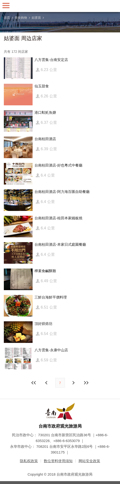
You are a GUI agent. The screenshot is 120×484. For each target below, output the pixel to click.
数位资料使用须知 (58, 461)
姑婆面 (36, 17)
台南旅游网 (60, 6)
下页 (47, 383)
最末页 (86, 383)
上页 (73, 383)
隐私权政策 (29, 461)
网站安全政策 (89, 461)
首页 (7, 17)
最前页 (34, 383)
